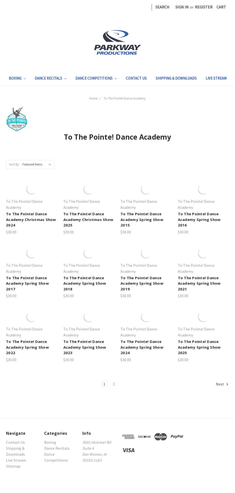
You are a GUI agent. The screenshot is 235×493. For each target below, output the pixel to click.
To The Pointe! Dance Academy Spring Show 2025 (199, 347)
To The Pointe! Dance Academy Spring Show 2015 (141, 219)
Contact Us (136, 78)
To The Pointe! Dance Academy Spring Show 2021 (199, 283)
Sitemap (13, 466)
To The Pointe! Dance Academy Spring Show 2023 (84, 347)
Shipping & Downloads (176, 78)
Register (204, 6)
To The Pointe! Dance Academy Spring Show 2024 (141, 347)
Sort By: (14, 164)
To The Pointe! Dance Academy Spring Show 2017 (27, 283)
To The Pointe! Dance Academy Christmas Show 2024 (31, 219)
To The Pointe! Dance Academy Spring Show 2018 (84, 283)
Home (93, 98)
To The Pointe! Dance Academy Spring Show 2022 (27, 347)
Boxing (17, 78)
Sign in (182, 6)
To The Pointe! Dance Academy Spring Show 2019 (141, 283)
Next (222, 384)
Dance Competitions (96, 78)
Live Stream (216, 78)
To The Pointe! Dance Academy (125, 98)
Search (162, 6)
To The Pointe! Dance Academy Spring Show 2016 (199, 219)
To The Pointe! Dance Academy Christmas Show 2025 (88, 219)
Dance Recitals (50, 78)
